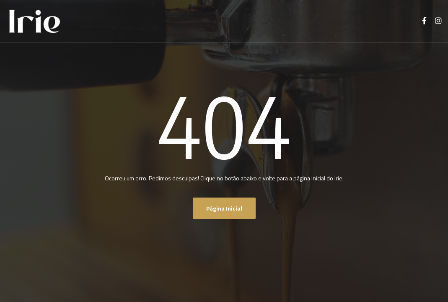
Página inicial (224, 208)
